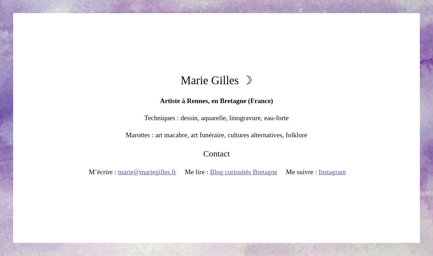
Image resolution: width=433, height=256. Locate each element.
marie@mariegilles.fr (147, 172)
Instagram (332, 172)
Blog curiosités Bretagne (243, 172)
